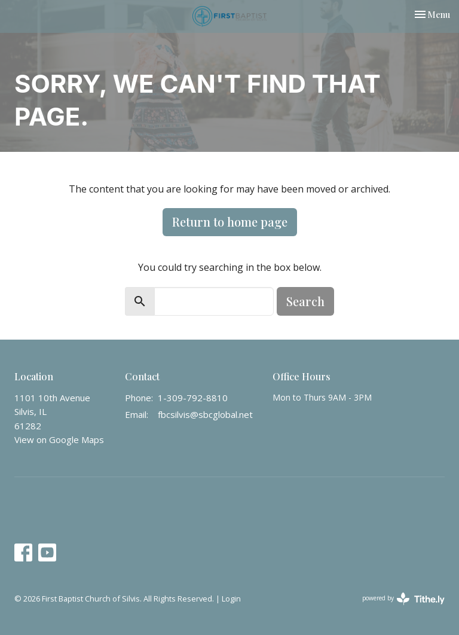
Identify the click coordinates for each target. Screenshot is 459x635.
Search (305, 301)
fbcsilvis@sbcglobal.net (205, 414)
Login (231, 598)
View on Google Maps (59, 439)
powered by (403, 599)
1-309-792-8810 (193, 398)
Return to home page (229, 221)
